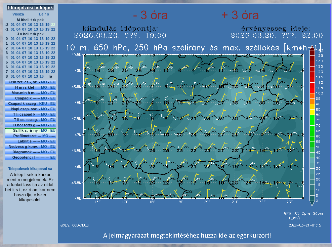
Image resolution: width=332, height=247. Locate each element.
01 (13, 25)
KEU (43, 103)
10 (30, 25)
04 (18, 25)
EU (52, 82)
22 (53, 29)
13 (36, 25)
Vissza (18, 14)
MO (44, 82)
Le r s (44, 14)
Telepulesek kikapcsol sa (30, 169)
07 (24, 25)
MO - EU (48, 152)
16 (42, 25)
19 (47, 25)
